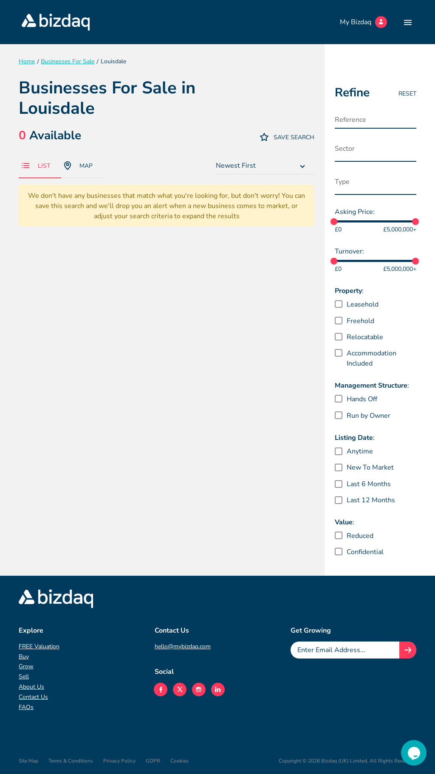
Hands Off (362, 399)
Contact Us (33, 697)
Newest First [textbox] (236, 165)
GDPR (153, 760)
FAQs (26, 707)
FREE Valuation (39, 646)
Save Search (287, 137)
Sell (24, 677)
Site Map (28, 760)
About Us (31, 687)
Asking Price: (355, 212)
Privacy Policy (119, 760)
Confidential (365, 552)
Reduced (360, 535)
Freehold (360, 321)
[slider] (333, 221)
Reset (407, 94)
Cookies (179, 760)
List (36, 166)
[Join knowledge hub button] (407, 650)
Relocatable (365, 337)
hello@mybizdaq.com (183, 646)
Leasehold (363, 304)
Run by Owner (368, 415)
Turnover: (349, 251)
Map (78, 165)
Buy (24, 657)
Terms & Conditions (70, 760)
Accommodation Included (371, 358)
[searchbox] (377, 151)
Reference (350, 119)
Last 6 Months (369, 484)
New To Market (370, 467)
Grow (26, 666)
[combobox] (265, 166)
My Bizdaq (363, 22)
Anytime (360, 451)
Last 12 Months (371, 500)
